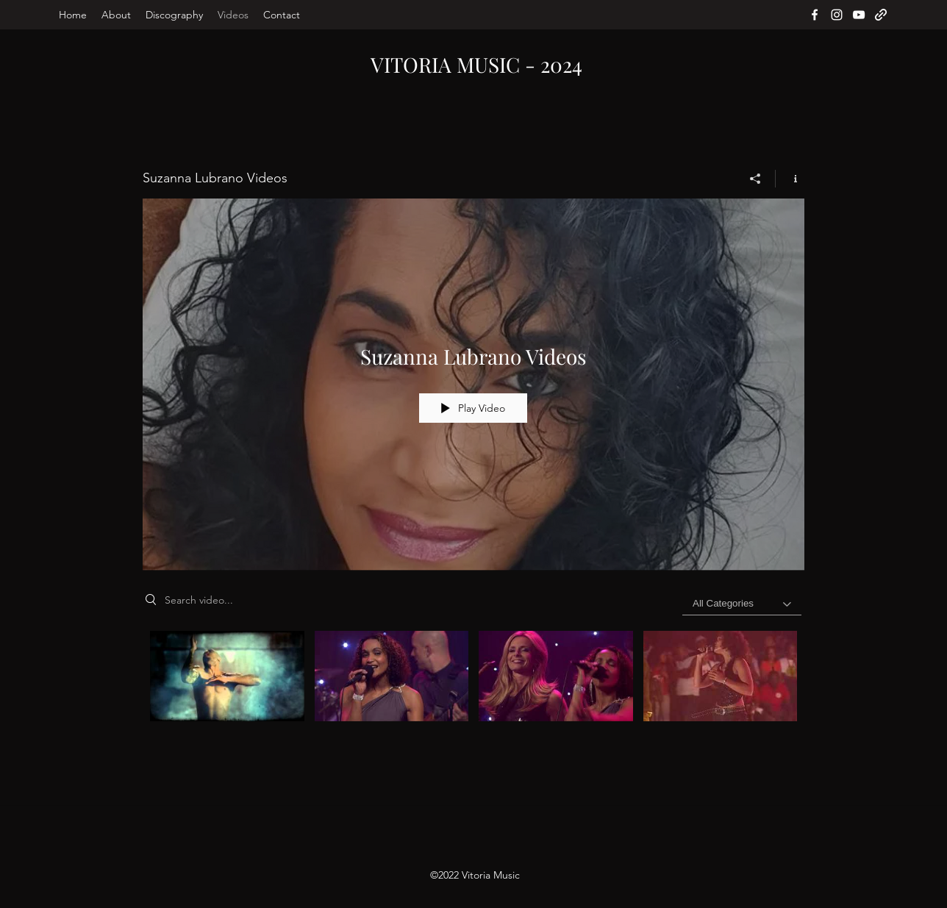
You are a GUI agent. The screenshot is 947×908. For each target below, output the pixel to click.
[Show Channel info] (790, 178)
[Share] (755, 178)
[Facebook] (814, 14)
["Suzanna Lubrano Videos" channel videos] (473, 684)
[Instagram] (836, 14)
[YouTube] (858, 14)
